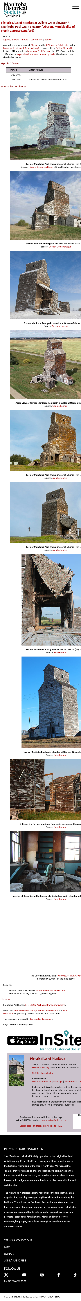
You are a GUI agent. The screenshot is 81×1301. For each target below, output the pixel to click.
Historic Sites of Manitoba (18, 23)
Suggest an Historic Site (44, 1125)
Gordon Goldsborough (60, 246)
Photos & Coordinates (32, 39)
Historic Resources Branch (41, 167)
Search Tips (25, 1125)
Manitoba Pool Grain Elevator (50, 990)
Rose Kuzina (60, 652)
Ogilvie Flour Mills (64, 48)
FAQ (60, 1125)
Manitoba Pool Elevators (39, 51)
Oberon (48, 27)
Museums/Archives (41, 1081)
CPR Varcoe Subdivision (57, 45)
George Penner (59, 405)
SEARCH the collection (43, 1073)
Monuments (71, 1081)
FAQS (7, 1247)
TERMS (57, 1297)
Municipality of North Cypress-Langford (22, 48)
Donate (9, 1254)
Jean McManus (59, 477)
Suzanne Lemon (60, 326)
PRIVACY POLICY (46, 1297)
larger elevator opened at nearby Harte (36, 54)
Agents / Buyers (11, 39)
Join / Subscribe (15, 1260)
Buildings (57, 1081)
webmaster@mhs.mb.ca (54, 1120)
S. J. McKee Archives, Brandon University (45, 1004)
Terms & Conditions (18, 1240)
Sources (48, 39)
